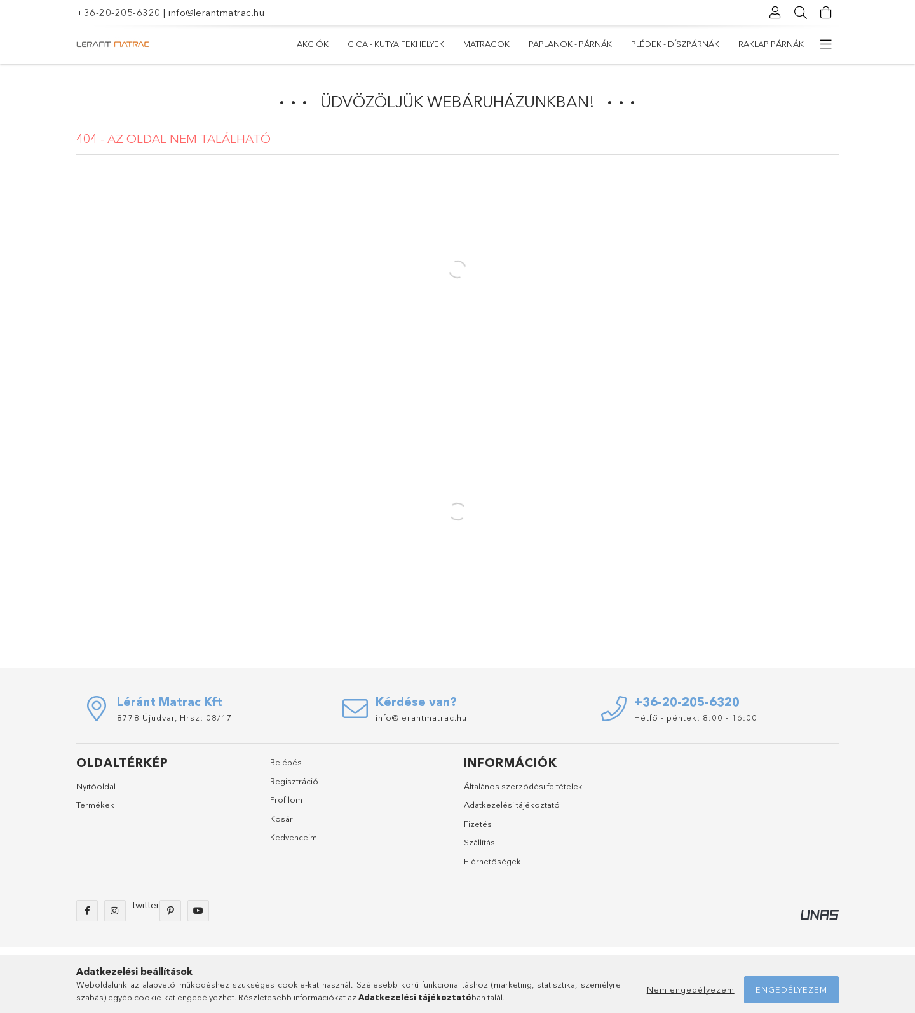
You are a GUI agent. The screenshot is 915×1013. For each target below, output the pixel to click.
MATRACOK (486, 44)
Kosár (281, 818)
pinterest (170, 910)
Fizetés (478, 824)
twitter (145, 905)
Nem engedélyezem (691, 989)
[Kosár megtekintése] (826, 12)
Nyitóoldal (96, 786)
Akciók (313, 44)
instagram (115, 910)
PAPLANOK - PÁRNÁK (570, 44)
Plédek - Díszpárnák (675, 44)
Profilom (286, 799)
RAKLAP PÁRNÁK (771, 44)
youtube (198, 910)
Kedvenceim (293, 837)
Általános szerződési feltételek (523, 786)
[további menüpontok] (826, 44)
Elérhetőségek (492, 861)
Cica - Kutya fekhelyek (396, 44)
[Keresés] (800, 12)
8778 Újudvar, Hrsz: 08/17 (175, 717)
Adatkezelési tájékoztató (512, 804)
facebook (87, 910)
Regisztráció (294, 781)
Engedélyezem (791, 989)
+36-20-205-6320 (118, 12)
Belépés (286, 762)
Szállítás (479, 842)
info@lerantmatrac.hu (216, 12)
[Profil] (775, 12)
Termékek (95, 804)
